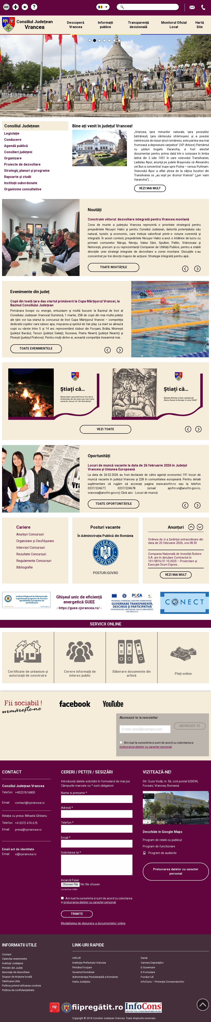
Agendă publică (16, 146)
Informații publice (105, 25)
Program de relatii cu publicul (162, 840)
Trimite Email (193, 7)
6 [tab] (114, 40)
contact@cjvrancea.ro (30, 803)
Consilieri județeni (18, 152)
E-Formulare (148, 972)
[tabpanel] (105, 76)
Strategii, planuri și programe (27, 171)
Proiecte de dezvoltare (22, 164)
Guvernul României (83, 972)
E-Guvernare (148, 967)
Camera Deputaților (152, 962)
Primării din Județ (12, 967)
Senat (144, 957)
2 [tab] (94, 40)
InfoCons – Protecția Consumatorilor (162, 981)
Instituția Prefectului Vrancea (89, 962)
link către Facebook (74, 704)
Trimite (77, 914)
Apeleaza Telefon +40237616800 (204, 7)
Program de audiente (162, 853)
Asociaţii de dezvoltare (15, 972)
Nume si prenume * (74, 793)
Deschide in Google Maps (162, 832)
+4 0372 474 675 (26, 823)
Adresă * (67, 808)
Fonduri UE (147, 976)
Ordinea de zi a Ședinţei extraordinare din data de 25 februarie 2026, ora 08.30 (175, 541)
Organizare (13, 158)
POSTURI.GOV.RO (105, 573)
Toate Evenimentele (36, 348)
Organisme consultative (22, 189)
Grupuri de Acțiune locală (17, 976)
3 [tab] (99, 40)
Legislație (11, 133)
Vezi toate (105, 429)
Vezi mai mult (150, 188)
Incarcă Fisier (70, 880)
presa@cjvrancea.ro (28, 829)
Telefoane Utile (11, 981)
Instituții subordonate (20, 183)
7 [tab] (119, 40)
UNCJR (76, 957)
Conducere (12, 140)
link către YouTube (113, 704)
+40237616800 (25, 792)
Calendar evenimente (14, 958)
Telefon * (67, 822)
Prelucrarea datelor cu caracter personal (175, 872)
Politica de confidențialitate (18, 990)
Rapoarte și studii (17, 177)
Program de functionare (159, 846)
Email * (65, 838)
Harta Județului (81, 981)
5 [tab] (109, 40)
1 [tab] (89, 40)
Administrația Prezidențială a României (95, 976)
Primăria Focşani (82, 967)
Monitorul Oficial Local (174, 25)
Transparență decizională (138, 25)
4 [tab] (104, 40)
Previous (185, 269)
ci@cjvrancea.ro (25, 854)
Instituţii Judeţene (12, 963)
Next (198, 269)
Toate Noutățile (113, 267)
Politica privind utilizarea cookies (21, 985)
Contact (6, 954)
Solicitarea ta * (71, 852)
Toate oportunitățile (113, 504)
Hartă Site (199, 25)
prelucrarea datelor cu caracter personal (146, 746)
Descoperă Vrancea (75, 25)
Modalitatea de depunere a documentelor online (93, 923)
